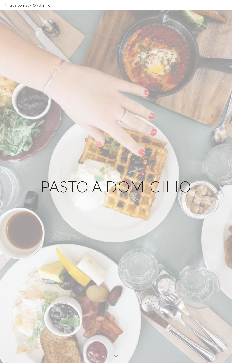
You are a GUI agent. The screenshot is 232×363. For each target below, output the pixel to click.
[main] (116, 186)
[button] (116, 356)
